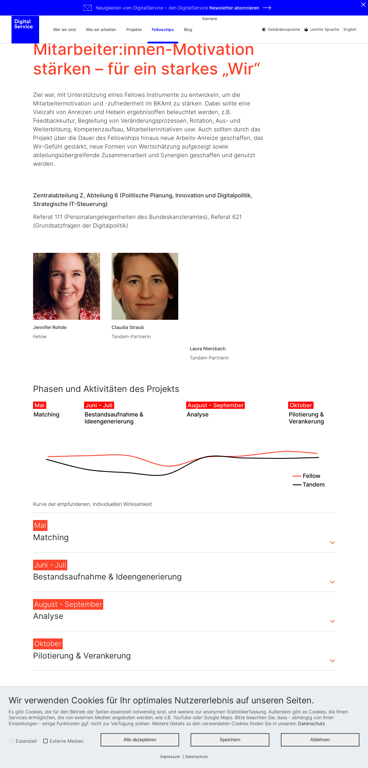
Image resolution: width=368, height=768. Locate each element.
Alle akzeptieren (140, 740)
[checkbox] (11, 741)
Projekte (134, 30)
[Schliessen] (363, 4)
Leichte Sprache (324, 30)
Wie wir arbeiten (101, 30)
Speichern (230, 740)
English (350, 30)
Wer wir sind (64, 30)
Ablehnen (320, 740)
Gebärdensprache (284, 30)
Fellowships (163, 30)
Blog (188, 30)
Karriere (209, 18)
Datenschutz (311, 723)
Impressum (170, 756)
